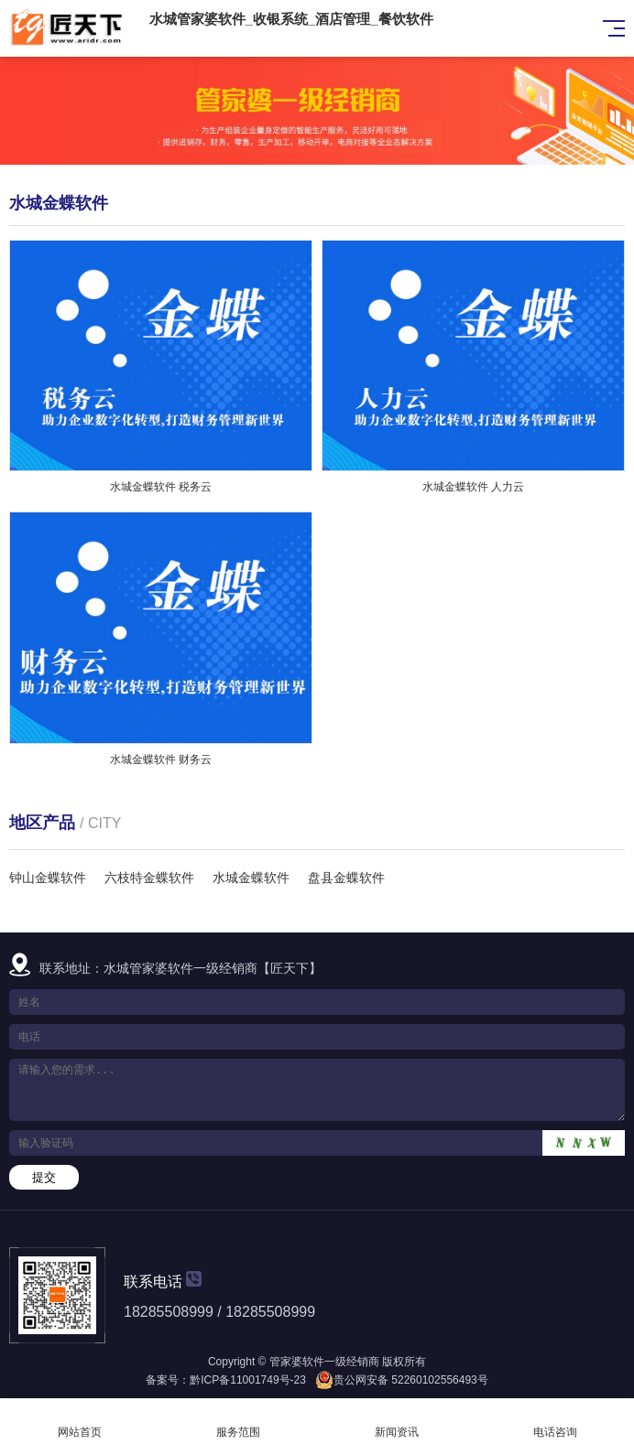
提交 (44, 1177)
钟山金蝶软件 (47, 877)
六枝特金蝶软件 (149, 877)
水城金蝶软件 (251, 877)
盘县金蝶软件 (346, 877)
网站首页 (79, 1422)
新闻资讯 (396, 1422)
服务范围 (237, 1422)
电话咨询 (555, 1422)
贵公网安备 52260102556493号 (410, 1380)
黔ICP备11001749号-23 (248, 1380)
